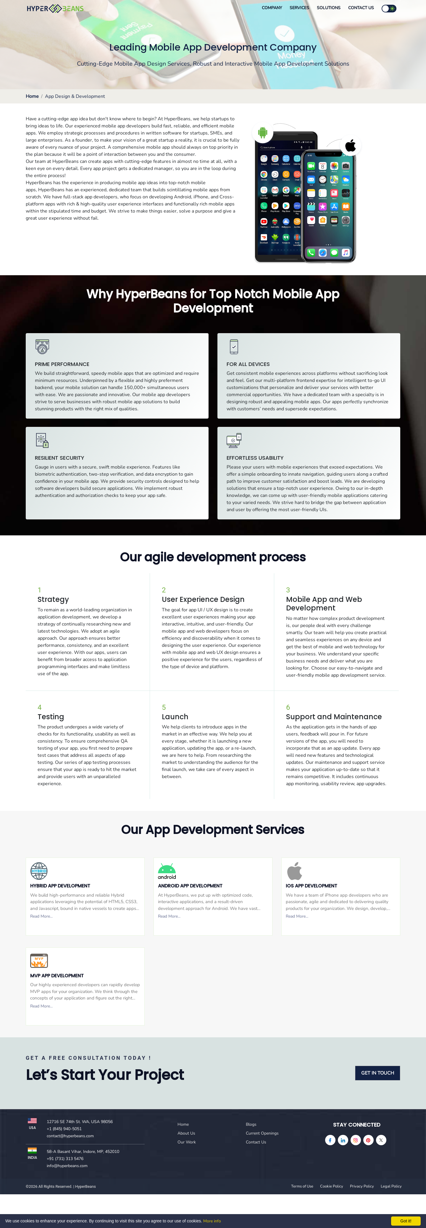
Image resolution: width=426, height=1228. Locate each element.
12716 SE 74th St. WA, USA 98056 (80, 1122)
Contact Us (361, 8)
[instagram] (356, 1140)
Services (299, 8)
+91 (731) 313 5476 (65, 1158)
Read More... (41, 916)
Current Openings (262, 1133)
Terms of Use (302, 1186)
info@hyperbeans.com (67, 1166)
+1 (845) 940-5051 (64, 1129)
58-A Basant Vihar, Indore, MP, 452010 (83, 1151)
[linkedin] (343, 1140)
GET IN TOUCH (377, 1073)
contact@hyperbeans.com (70, 1136)
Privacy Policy (362, 1186)
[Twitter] (381, 1140)
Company (272, 8)
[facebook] (330, 1140)
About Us (186, 1133)
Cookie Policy (331, 1186)
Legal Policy (391, 1186)
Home (32, 96)
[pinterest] (368, 1140)
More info (212, 1221)
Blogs (251, 1124)
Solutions (329, 8)
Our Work (187, 1142)
